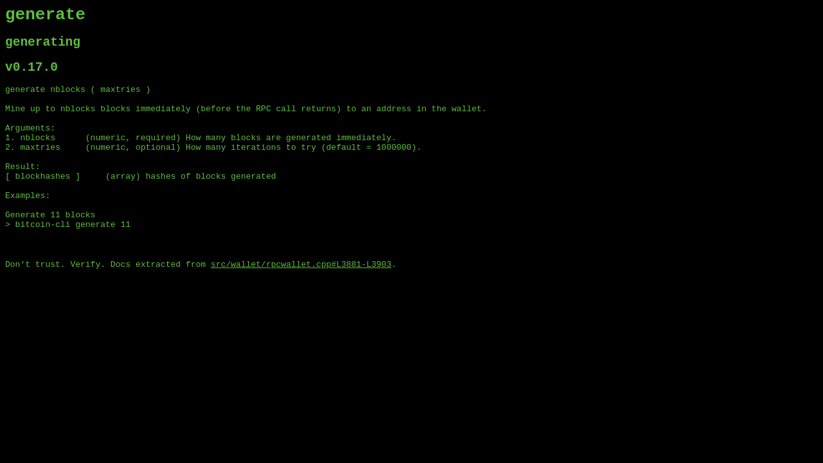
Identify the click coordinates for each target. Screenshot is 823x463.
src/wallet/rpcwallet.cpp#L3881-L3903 (301, 307)
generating (42, 48)
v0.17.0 (31, 76)
